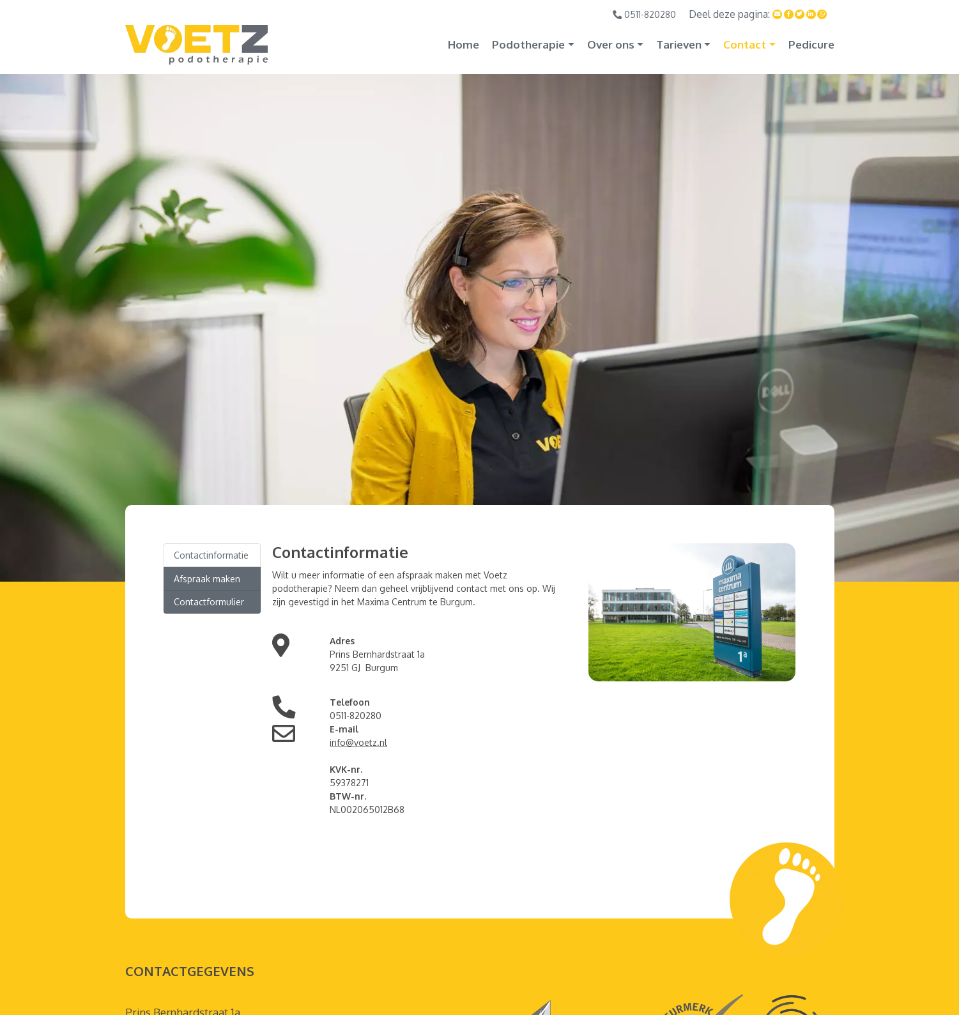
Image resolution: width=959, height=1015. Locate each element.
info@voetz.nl (358, 742)
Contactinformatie (211, 555)
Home (463, 44)
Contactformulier (209, 601)
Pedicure (811, 44)
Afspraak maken (207, 578)
